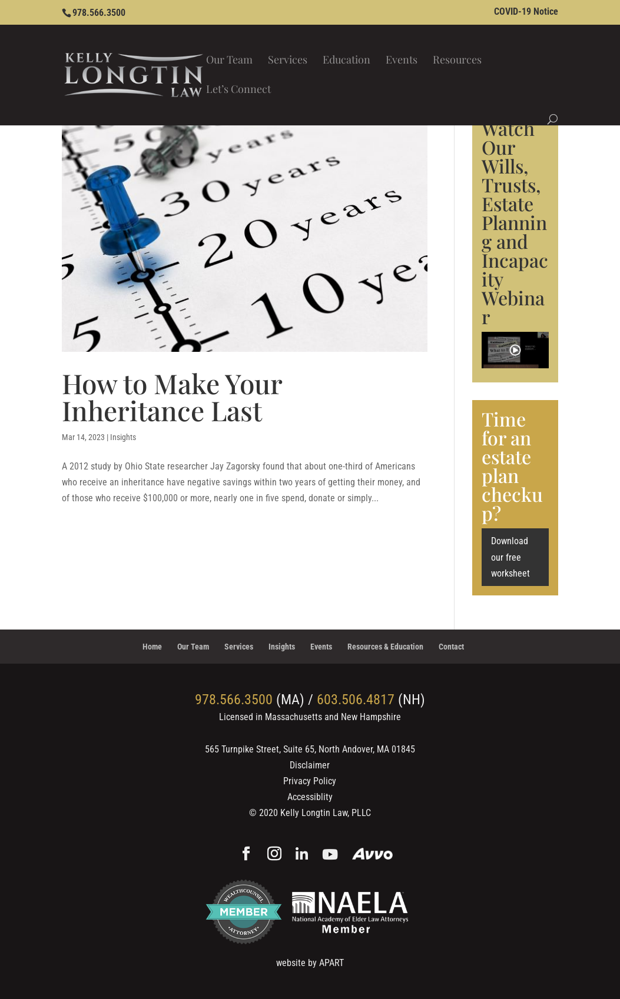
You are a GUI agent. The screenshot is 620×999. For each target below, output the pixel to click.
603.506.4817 (355, 699)
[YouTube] (330, 855)
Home (152, 646)
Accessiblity (310, 796)
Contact (451, 646)
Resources (457, 60)
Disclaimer (310, 765)
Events (401, 60)
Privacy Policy (309, 781)
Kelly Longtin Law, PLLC (325, 812)
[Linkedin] (302, 855)
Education (346, 60)
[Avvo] (372, 855)
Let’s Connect (238, 90)
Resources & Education (385, 646)
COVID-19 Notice (526, 12)
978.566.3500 (98, 12)
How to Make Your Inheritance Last (172, 396)
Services (287, 60)
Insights (123, 437)
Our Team (229, 60)
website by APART (310, 962)
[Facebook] (246, 855)
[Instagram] (274, 855)
